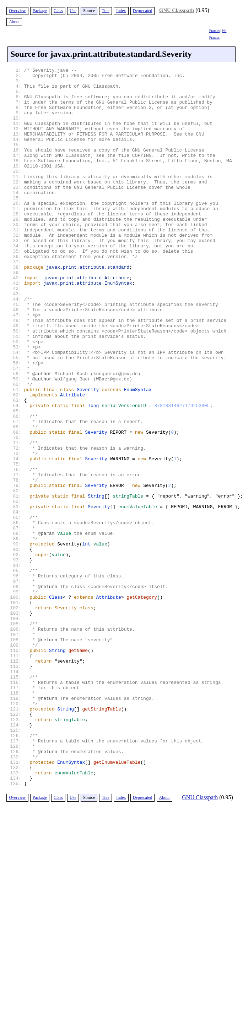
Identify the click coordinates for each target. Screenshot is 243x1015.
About (14, 22)
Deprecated (142, 10)
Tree (105, 10)
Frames (214, 31)
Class (58, 10)
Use (73, 10)
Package (40, 10)
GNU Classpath (176, 10)
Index (121, 10)
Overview (17, 10)
